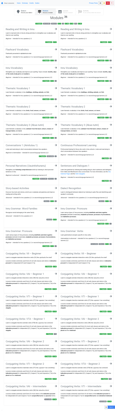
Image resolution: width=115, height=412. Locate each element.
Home (19, 3)
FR (111, 3)
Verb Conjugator (80, 174)
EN (108, 3)
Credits (31, 3)
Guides (37, 3)
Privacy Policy (93, 3)
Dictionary (25, 3)
